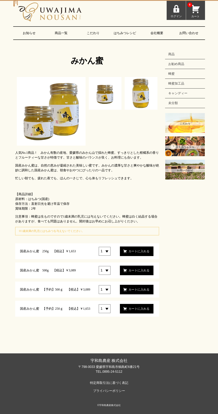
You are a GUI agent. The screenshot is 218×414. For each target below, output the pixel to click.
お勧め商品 (176, 64)
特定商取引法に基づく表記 (109, 382)
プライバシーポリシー (109, 390)
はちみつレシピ (125, 33)
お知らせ (29, 33)
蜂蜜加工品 (176, 83)
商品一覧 (61, 33)
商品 (171, 54)
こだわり (93, 33)
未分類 (173, 103)
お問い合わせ (188, 33)
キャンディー (177, 93)
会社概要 (156, 33)
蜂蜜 (171, 73)
